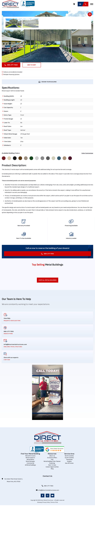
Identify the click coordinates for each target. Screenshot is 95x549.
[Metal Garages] (30, 505)
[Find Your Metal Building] (30, 497)
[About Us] (52, 499)
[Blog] (52, 512)
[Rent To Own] (52, 509)
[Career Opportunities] (52, 510)
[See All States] (69, 507)
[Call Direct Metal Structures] (85, 4)
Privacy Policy (46, 546)
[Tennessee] (69, 503)
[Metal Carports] (30, 501)
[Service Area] (69, 497)
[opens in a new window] (28, 4)
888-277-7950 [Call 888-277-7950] (47, 529)
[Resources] (52, 497)
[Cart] (74, 4)
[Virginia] (69, 505)
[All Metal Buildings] (30, 509)
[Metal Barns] (30, 503)
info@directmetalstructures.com (47, 534)
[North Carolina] (69, 499)
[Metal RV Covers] (30, 499)
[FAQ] (52, 503)
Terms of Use (54, 546)
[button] (91, 4)
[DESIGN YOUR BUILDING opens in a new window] (47, 125)
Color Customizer (87, 197)
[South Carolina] (69, 501)
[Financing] (52, 507)
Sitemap (39, 546)
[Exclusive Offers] (52, 501)
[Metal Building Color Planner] (52, 505)
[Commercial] (30, 507)
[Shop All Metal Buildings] (47, 323)
